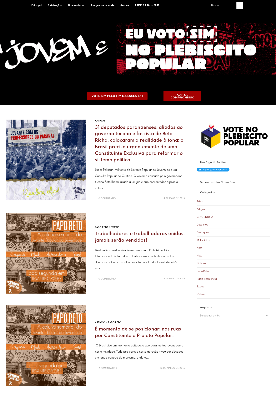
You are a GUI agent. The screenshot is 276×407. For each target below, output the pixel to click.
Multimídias (203, 240)
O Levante (76, 5)
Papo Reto (101, 227)
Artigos (100, 121)
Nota (199, 248)
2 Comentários (107, 368)
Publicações (55, 5)
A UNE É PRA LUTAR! (147, 5)
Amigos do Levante (103, 5)
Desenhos (202, 225)
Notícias (201, 263)
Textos (115, 227)
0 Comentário (107, 198)
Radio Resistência (207, 279)
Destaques (203, 232)
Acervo (124, 5)
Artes (200, 202)
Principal (36, 5)
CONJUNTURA (205, 217)
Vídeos (201, 294)
